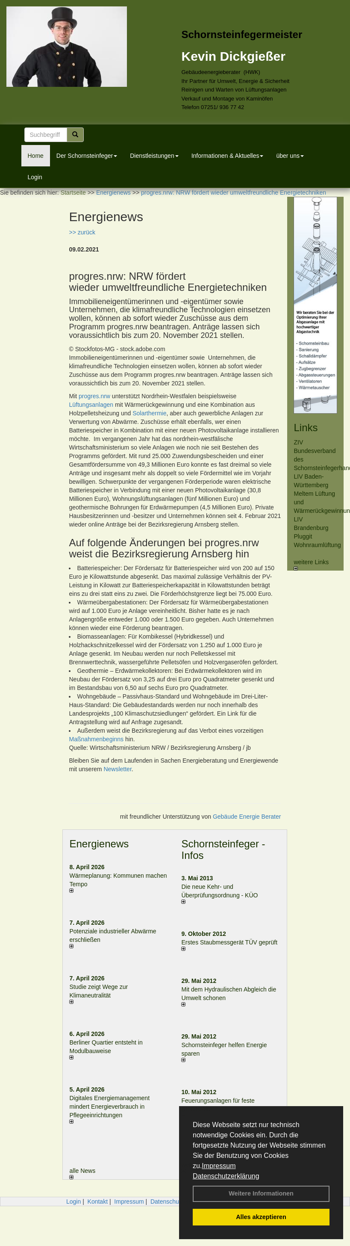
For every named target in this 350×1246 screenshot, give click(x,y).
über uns (289, 155)
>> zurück (82, 232)
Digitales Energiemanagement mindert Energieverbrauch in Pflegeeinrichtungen (109, 1107)
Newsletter (117, 769)
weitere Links (311, 565)
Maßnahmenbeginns (96, 739)
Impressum (218, 1165)
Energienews (99, 843)
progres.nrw (94, 396)
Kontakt (98, 1201)
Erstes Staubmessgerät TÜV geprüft (229, 942)
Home (36, 155)
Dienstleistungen (154, 155)
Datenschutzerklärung (226, 1176)
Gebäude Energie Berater (247, 816)
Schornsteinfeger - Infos (223, 849)
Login (35, 177)
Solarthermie (149, 413)
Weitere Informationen (261, 1193)
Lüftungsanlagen (91, 404)
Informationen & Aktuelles (227, 155)
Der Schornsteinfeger (86, 155)
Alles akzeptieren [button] (261, 1216)
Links (306, 427)
